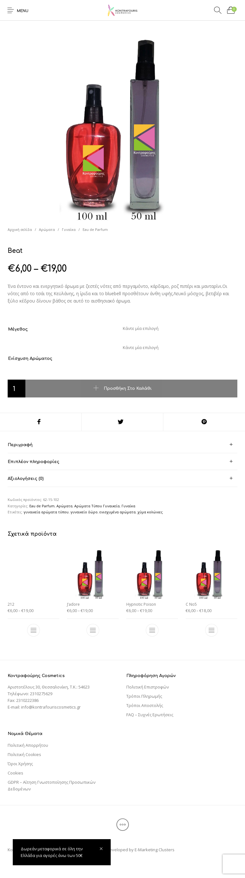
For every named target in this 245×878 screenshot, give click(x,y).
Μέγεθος (18, 329)
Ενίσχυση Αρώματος (30, 358)
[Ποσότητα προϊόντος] (17, 388)
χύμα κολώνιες (150, 512)
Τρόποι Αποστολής (144, 705)
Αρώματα (47, 229)
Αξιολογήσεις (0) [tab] (26, 478)
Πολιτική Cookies (24, 754)
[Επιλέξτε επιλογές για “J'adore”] (92, 630)
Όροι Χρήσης (20, 764)
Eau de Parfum (95, 229)
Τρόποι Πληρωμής (144, 696)
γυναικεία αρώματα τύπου (46, 512)
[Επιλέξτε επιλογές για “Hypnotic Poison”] (152, 630)
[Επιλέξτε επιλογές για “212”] (33, 630)
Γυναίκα (69, 229)
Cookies (15, 773)
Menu (22, 11)
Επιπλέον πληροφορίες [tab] (33, 462)
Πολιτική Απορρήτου (28, 745)
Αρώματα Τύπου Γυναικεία (97, 505)
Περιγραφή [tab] (20, 445)
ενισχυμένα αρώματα (118, 512)
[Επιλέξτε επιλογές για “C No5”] (211, 630)
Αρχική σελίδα (20, 229)
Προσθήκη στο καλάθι (128, 388)
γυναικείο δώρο (84, 512)
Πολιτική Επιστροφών (147, 687)
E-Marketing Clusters (154, 850)
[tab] (122, 444)
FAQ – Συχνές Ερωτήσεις (149, 714)
